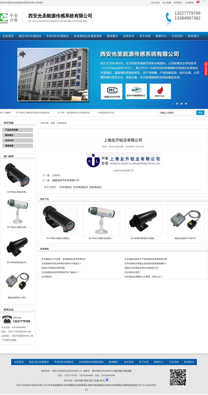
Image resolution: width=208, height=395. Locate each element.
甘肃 (96, 380)
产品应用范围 (11, 130)
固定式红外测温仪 (30, 36)
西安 (86, 380)
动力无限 (79, 380)
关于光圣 (145, 36)
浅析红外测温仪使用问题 (53, 268)
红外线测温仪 (80, 187)
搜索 (200, 112)
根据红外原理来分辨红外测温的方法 (141, 268)
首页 (53, 123)
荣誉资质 (9, 146)
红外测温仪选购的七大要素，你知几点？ (144, 276)
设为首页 (155, 2)
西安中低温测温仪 (96, 385)
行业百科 (177, 36)
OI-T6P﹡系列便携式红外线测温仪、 (74, 112)
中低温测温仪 (56, 385)
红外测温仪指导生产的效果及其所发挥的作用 (146, 259)
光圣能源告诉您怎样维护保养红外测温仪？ (61, 263)
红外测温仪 (66, 187)
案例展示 (112, 36)
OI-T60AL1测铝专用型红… (101, 238)
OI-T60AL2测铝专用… (17, 192)
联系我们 (178, 2)
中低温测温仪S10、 (107, 112)
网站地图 (118, 371)
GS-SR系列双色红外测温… (143, 238)
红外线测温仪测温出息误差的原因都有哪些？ (146, 263)
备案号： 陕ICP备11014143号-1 (98, 371)
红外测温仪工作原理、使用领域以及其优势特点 (63, 259)
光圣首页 (8, 36)
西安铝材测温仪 (130, 385)
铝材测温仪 (95, 187)
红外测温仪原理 (132, 272)
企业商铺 (189, 2)
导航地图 (127, 371)
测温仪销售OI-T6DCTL (185, 238)
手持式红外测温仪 (57, 36)
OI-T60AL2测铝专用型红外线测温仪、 (34, 112)
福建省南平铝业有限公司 (65, 180)
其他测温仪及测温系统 (88, 36)
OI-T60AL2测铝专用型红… (59, 238)
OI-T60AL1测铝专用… (17, 227)
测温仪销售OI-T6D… (17, 297)
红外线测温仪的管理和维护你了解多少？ (60, 272)
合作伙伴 (128, 36)
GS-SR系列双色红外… (17, 262)
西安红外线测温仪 (114, 385)
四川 (102, 380)
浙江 (91, 380)
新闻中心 (161, 36)
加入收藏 (167, 2)
